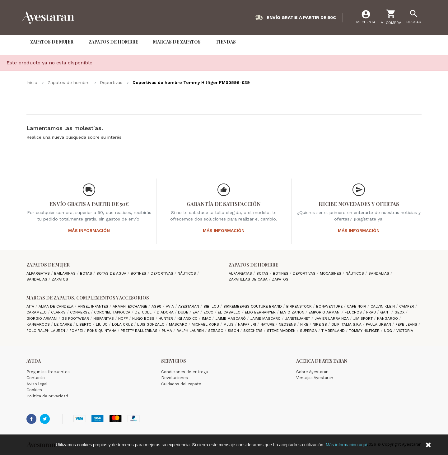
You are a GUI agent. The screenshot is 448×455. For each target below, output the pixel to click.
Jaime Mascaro (266, 318)
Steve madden (282, 330)
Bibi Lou (211, 306)
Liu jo (102, 324)
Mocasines (331, 273)
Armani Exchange (130, 306)
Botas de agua (112, 273)
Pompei (76, 330)
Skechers (253, 330)
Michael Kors (206, 324)
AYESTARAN (189, 306)
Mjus (229, 324)
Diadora (166, 312)
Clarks (59, 312)
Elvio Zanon (293, 312)
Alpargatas (38, 273)
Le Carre (63, 324)
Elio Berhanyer (261, 312)
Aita (30, 306)
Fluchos (354, 312)
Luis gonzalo (151, 324)
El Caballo (230, 312)
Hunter (166, 318)
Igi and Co (188, 318)
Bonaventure (330, 306)
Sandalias (37, 279)
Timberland (333, 330)
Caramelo (37, 312)
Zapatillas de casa (249, 279)
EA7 (196, 312)
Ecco (209, 312)
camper (407, 306)
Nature (268, 324)
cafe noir (357, 306)
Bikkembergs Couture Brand (253, 306)
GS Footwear (76, 318)
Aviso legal (37, 384)
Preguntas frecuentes (48, 371)
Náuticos (187, 273)
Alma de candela (57, 306)
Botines (139, 273)
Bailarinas (65, 273)
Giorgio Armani (42, 318)
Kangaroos (38, 324)
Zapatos (60, 279)
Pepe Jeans (406, 324)
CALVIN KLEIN (383, 306)
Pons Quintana (102, 330)
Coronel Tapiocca (113, 312)
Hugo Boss (144, 318)
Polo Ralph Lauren (46, 330)
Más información (89, 230)
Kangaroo (388, 318)
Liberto (84, 324)
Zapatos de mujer (48, 265)
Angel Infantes (94, 306)
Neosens (288, 324)
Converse (80, 312)
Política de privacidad (47, 396)
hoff (123, 318)
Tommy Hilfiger (365, 330)
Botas (86, 273)
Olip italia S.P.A (347, 324)
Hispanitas (104, 318)
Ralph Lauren (190, 330)
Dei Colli (144, 312)
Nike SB (320, 324)
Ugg (388, 330)
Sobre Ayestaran (312, 371)
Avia (170, 306)
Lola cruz (123, 324)
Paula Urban (379, 324)
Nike (305, 324)
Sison (234, 330)
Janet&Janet (298, 318)
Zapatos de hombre (253, 265)
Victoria (404, 330)
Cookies (34, 390)
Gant (385, 312)
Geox (400, 312)
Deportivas (163, 273)
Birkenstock (299, 306)
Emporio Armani (325, 312)
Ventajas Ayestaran (314, 377)
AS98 (157, 306)
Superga (309, 330)
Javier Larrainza (332, 318)
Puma (167, 330)
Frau (371, 312)
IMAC (207, 318)
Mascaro (179, 324)
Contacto (35, 377)
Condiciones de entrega (184, 371)
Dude (183, 312)
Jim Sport (363, 318)
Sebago (216, 330)
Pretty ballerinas (140, 330)
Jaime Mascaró (231, 318)
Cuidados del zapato (181, 384)
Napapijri (247, 324)
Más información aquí (346, 444)
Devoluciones (174, 377)
